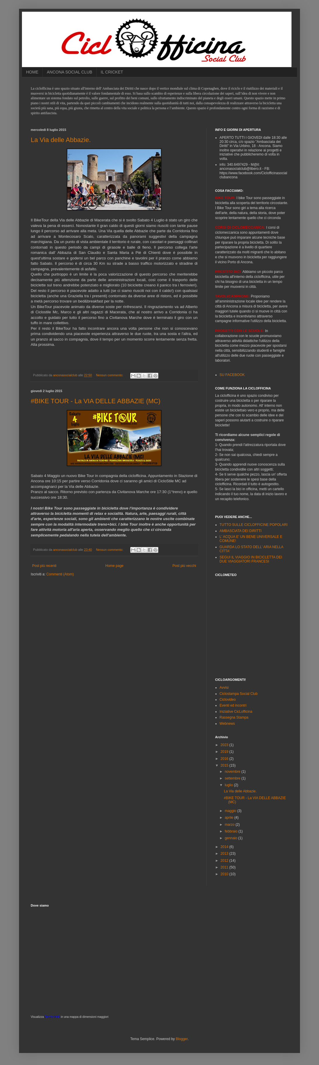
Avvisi (224, 688)
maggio (231, 811)
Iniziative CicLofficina (235, 712)
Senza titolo (52, 1016)
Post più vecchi (184, 566)
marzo (230, 825)
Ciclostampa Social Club (238, 694)
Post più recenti (44, 566)
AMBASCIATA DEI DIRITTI (240, 531)
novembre (233, 772)
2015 (225, 765)
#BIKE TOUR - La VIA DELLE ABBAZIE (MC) (95, 401)
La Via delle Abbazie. (61, 139)
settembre (233, 778)
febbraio (232, 831)
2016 (225, 759)
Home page (114, 566)
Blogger (182, 1039)
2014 (225, 847)
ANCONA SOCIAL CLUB (69, 72)
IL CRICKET (112, 72)
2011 (225, 867)
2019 (225, 752)
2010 (225, 874)
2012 (225, 861)
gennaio (231, 838)
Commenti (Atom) (60, 574)
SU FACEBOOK (232, 375)
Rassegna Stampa (233, 717)
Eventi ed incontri (232, 705)
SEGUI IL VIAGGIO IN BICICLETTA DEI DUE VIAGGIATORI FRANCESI (250, 559)
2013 (225, 854)
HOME (32, 72)
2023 (225, 745)
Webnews (227, 724)
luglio (229, 785)
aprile (229, 818)
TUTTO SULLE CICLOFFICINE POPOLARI (253, 525)
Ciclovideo (227, 700)
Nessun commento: (110, 375)
